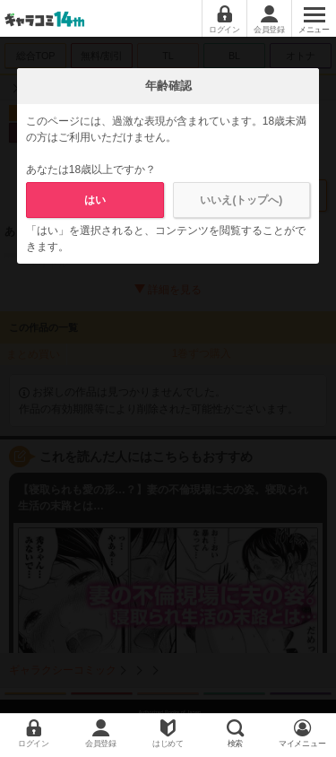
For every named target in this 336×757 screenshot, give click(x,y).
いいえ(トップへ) (241, 200)
